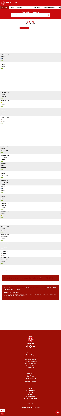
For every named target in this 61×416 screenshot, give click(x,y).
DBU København (30, 396)
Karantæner (34, 28)
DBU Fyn (30, 392)
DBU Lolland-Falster (30, 398)
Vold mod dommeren (30, 359)
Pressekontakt (30, 352)
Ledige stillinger (30, 355)
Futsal (30, 403)
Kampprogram (24, 28)
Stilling (11, 28)
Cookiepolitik (30, 367)
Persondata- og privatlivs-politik (30, 407)
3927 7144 (50, 278)
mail (40, 278)
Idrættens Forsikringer (30, 363)
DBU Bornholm (30, 390)
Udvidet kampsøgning (49, 7)
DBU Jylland (30, 394)
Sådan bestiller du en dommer (30, 357)
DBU (30, 388)
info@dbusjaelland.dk (30, 381)
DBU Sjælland (30, 401)
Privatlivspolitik (30, 365)
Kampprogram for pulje (46, 28)
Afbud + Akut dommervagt (30, 361)
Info (17, 28)
